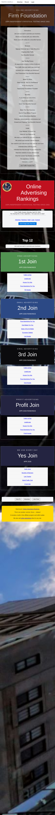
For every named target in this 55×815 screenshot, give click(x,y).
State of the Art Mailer (27, 329)
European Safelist (27, 332)
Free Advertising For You (27, 286)
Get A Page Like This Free (27, 223)
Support (37, 220)
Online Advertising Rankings (31, 193)
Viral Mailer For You (27, 325)
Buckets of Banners (27, 473)
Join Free (36, 499)
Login (32, 2)
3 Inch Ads (27, 484)
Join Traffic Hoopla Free (28, 165)
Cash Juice (27, 469)
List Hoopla (27, 336)
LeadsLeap (27, 278)
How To (18, 499)
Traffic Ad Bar (27, 275)
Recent (27, 2)
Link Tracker (27, 476)
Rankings (24, 220)
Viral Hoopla (27, 383)
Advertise (20, 2)
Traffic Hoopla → (7, 2)
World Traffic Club (27, 480)
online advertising (26, 518)
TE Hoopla (27, 290)
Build (29, 220)
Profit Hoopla (27, 433)
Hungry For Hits (27, 282)
